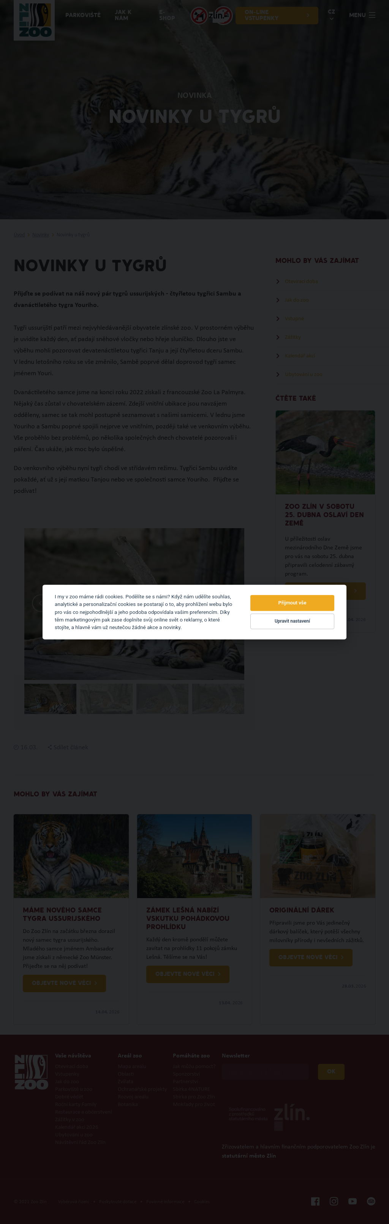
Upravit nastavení (292, 621)
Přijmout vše (292, 603)
